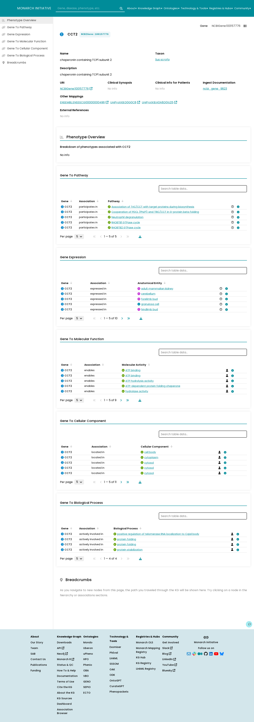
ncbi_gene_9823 (215, 89)
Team (34, 648)
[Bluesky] (222, 653)
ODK (112, 675)
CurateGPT (117, 686)
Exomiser (115, 647)
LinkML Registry (146, 668)
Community (242, 8)
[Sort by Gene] (70, 201)
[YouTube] (216, 653)
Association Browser (65, 711)
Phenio (87, 665)
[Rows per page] (79, 236)
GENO (87, 681)
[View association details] (237, 207)
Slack (167, 648)
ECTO (86, 692)
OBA (86, 670)
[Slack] (194, 653)
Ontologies (171, 8)
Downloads (64, 642)
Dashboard (64, 704)
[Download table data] (139, 236)
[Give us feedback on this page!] (249, 624)
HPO (86, 659)
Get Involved (170, 642)
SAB (33, 653)
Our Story (37, 642)
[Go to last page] (128, 318)
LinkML (114, 658)
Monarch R (65, 659)
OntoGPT (116, 680)
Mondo (87, 642)
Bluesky (168, 670)
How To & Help (66, 670)
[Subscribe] (189, 653)
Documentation (67, 676)
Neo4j (62, 653)
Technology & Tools (194, 8)
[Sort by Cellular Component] (171, 446)
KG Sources (64, 698)
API (60, 648)
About (131, 8)
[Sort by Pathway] (122, 201)
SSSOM (114, 664)
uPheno (88, 653)
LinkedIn (169, 659)
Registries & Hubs (221, 8)
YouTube (169, 665)
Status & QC (65, 665)
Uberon (88, 648)
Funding (36, 670)
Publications (39, 665)
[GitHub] (206, 653)
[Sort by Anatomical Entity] (164, 283)
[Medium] (200, 653)
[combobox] (90, 8)
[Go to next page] (121, 318)
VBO (86, 676)
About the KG (66, 692)
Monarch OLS (144, 642)
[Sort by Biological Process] (140, 528)
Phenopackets (119, 691)
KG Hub (141, 657)
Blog (166, 653)
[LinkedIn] (211, 653)
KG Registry (143, 663)
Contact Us (38, 659)
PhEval (114, 652)
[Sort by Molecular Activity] (148, 364)
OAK (112, 669)
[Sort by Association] (97, 201)
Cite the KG (64, 687)
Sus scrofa (162, 60)
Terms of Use (65, 681)
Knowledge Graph (150, 8)
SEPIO (87, 687)
